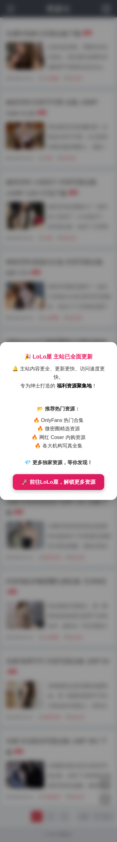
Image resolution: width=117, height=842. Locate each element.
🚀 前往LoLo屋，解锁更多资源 (58, 482)
